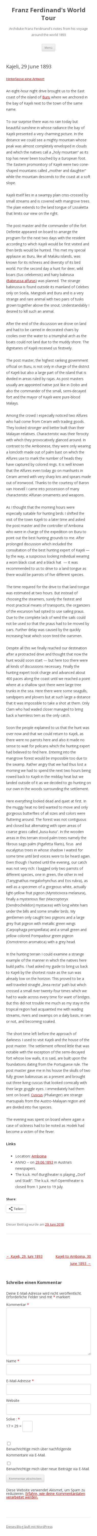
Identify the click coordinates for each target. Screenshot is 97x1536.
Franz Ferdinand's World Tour (49, 14)
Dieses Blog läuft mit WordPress (29, 1527)
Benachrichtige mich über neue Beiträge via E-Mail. (48, 1468)
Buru (46, 97)
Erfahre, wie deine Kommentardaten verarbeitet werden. (45, 1495)
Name (12, 1360)
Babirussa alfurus (21, 280)
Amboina (39, 1156)
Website (12, 1400)
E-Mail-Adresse (20, 1380)
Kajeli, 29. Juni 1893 (24, 1256)
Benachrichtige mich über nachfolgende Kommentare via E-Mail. (38, 1451)
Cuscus (37, 1094)
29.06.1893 (44, 1162)
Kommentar (17, 1304)
